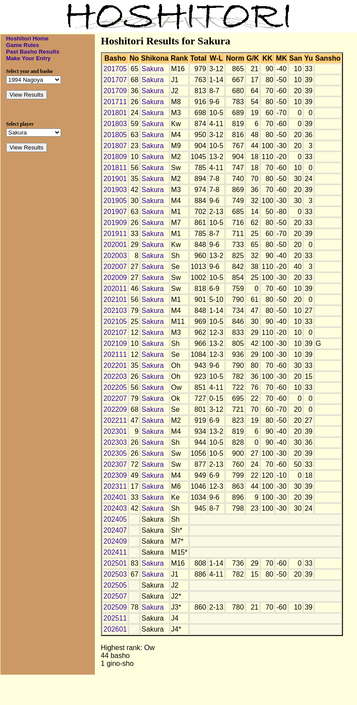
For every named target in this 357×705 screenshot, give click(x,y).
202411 (115, 552)
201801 (115, 112)
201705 (115, 69)
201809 (115, 156)
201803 (115, 123)
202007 (115, 266)
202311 (115, 486)
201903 (115, 189)
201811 (115, 167)
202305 (115, 453)
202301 (115, 431)
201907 (115, 211)
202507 (115, 596)
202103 (115, 310)
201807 (115, 145)
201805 (115, 134)
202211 (115, 420)
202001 (115, 244)
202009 (115, 277)
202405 (115, 519)
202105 (115, 321)
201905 (115, 200)
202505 (115, 585)
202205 (115, 387)
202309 (115, 475)
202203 (115, 376)
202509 (115, 607)
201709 (115, 90)
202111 (115, 354)
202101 (115, 299)
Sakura (152, 69)
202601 (115, 629)
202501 (115, 563)
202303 (115, 442)
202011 (115, 288)
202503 (115, 574)
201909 (115, 222)
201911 (115, 233)
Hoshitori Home (27, 38)
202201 (115, 365)
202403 (115, 508)
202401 (115, 497)
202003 (115, 255)
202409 (115, 541)
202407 (115, 530)
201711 (115, 101)
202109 (115, 343)
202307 (115, 464)
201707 (115, 80)
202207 (115, 398)
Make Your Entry (28, 58)
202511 (115, 618)
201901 (115, 178)
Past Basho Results (32, 51)
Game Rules (22, 45)
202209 (115, 409)
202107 (115, 332)
